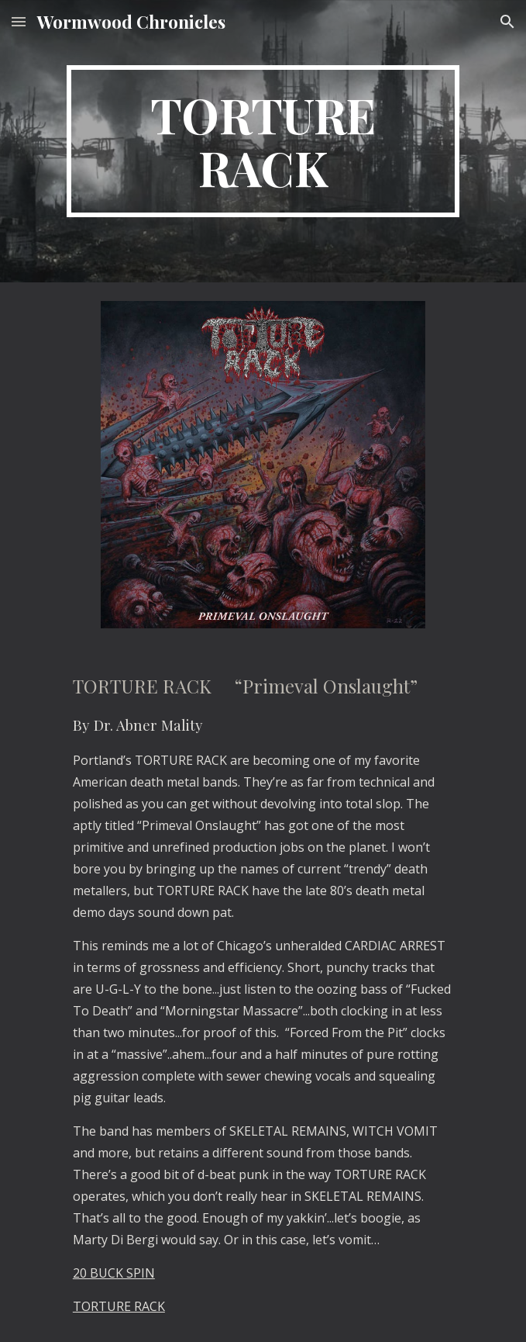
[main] (263, 141)
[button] (18, 21)
